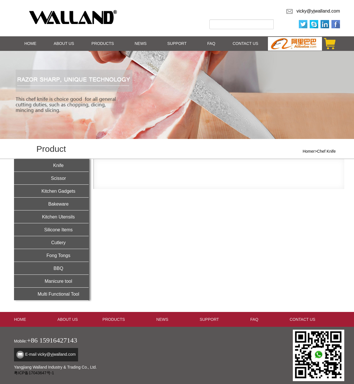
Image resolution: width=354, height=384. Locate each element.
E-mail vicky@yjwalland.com (50, 354)
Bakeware (51, 203)
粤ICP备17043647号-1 (34, 373)
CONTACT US (245, 43)
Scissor (51, 178)
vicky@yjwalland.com (317, 11)
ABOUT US (64, 43)
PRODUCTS (103, 43)
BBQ (51, 268)
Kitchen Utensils (51, 216)
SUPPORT (176, 43)
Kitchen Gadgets (51, 191)
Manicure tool (51, 281)
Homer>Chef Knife (319, 151)
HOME (30, 43)
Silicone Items (51, 229)
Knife (51, 165)
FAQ (211, 43)
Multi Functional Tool (51, 294)
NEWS (141, 43)
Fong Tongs (51, 255)
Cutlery (51, 242)
